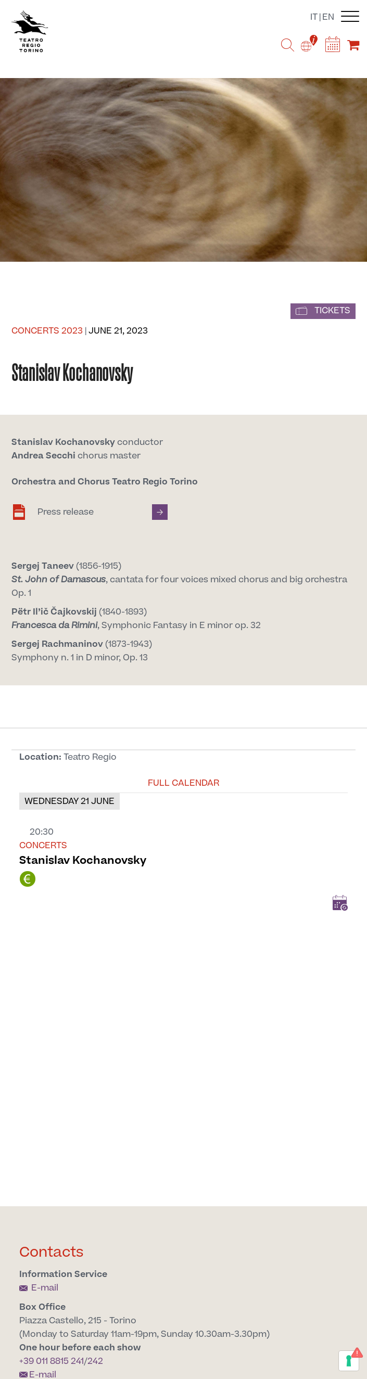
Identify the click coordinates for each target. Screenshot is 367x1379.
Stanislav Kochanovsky (82, 860)
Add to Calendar (340, 903)
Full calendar (183, 783)
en (328, 17)
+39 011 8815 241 (51, 1361)
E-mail (38, 1288)
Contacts (51, 1252)
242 (95, 1361)
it (314, 17)
